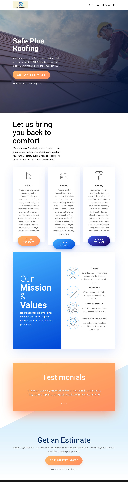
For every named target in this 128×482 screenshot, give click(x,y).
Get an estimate (31, 75)
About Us (106, 5)
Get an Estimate (29, 241)
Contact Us (94, 5)
